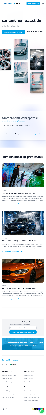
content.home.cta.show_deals (13, 32)
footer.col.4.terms (28, 391)
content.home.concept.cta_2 (32, 134)
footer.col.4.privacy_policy (31, 394)
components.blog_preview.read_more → (12, 204)
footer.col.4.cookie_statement (31, 397)
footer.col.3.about (28, 375)
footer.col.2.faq (6, 391)
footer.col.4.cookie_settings (31, 400)
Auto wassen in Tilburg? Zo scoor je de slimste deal (19, 241)
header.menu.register (33, 3)
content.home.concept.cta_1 (11, 134)
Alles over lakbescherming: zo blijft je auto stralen (19, 288)
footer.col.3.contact (29, 382)
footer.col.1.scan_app (7, 382)
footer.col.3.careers (29, 378)
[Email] (23, 327)
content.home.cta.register (35, 32)
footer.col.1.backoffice (7, 378)
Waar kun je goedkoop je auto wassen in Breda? (18, 193)
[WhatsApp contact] (41, 410)
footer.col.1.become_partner (9, 375)
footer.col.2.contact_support (9, 394)
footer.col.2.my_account (8, 397)
